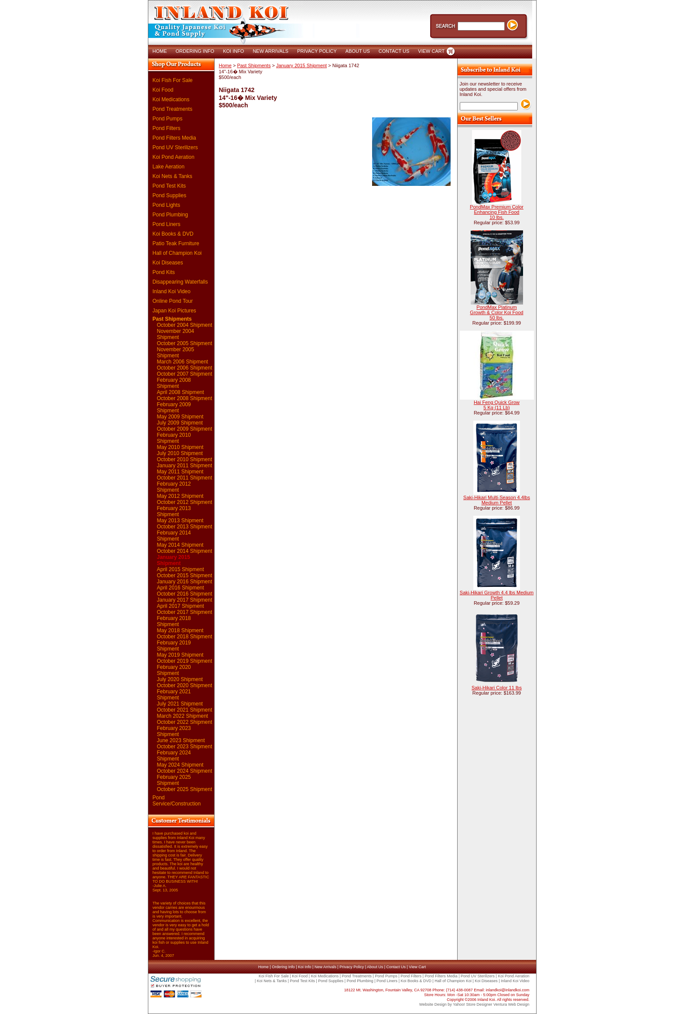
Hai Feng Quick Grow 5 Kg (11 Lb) (497, 405)
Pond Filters (167, 128)
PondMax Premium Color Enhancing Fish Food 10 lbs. (496, 212)
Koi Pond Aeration (174, 157)
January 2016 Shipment (184, 582)
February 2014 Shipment (174, 536)
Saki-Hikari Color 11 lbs (497, 687)
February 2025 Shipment (174, 780)
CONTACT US (394, 51)
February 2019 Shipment (174, 646)
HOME (160, 51)
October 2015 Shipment (184, 575)
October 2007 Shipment (184, 374)
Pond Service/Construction (177, 801)
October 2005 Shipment (184, 343)
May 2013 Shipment (180, 520)
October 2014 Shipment (184, 551)
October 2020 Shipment (184, 685)
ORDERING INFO (195, 51)
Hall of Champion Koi (177, 253)
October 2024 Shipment (184, 771)
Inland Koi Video (172, 291)
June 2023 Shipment (181, 740)
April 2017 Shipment (180, 606)
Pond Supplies (169, 195)
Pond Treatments (172, 109)
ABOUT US (357, 51)
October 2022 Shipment (184, 722)
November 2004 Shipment (175, 334)
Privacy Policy (351, 967)
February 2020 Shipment (174, 670)
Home (225, 65)
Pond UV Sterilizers (175, 147)
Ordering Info (283, 967)
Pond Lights (166, 205)
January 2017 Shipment (184, 600)
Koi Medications (171, 99)
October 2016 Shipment (184, 594)
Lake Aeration (169, 167)
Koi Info (304, 967)
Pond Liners (167, 224)
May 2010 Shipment (180, 447)
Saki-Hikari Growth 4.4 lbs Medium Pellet (497, 595)
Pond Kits (164, 272)
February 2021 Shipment (174, 695)
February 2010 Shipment (174, 438)
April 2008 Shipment (180, 392)
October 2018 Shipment (184, 637)
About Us (375, 967)
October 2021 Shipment (184, 710)
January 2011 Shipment (184, 465)
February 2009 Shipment (174, 407)
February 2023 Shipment (174, 731)
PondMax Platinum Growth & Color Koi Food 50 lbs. (496, 312)
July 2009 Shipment (180, 423)
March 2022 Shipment (182, 716)
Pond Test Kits (169, 186)
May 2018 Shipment (180, 630)
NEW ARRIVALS (270, 51)
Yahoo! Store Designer (472, 1004)
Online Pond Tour (173, 301)
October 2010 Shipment (184, 459)
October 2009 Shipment (184, 429)
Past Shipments (172, 319)
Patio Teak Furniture (176, 243)
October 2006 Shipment (184, 368)
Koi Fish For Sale (173, 80)
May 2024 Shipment (180, 765)
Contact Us (396, 967)
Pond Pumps (168, 119)
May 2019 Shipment (180, 655)
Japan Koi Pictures (174, 311)
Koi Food (163, 90)
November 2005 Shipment (175, 352)
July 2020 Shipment (180, 679)
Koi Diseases (168, 263)
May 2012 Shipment (180, 496)
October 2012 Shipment (184, 502)
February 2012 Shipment (174, 487)
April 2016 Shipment (180, 588)
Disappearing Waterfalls (180, 282)
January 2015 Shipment (173, 560)
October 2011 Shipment (184, 478)
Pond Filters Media (174, 138)
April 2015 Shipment (180, 569)
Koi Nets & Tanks (172, 176)
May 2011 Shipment (180, 472)
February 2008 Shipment (174, 383)
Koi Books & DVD (173, 234)
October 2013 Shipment (184, 527)
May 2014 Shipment (180, 545)
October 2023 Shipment (184, 746)
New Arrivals (325, 967)
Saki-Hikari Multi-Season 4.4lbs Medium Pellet (496, 500)
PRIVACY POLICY (317, 51)
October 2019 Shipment (184, 661)
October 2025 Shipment (184, 789)
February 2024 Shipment (174, 756)
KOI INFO (233, 51)
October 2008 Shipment (184, 398)
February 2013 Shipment (174, 511)
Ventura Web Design (511, 1004)
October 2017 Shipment (184, 612)
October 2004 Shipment (184, 325)
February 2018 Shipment (174, 621)
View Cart (417, 967)
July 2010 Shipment (180, 453)
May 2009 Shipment (180, 417)
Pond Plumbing (170, 215)
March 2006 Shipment (182, 362)
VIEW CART (431, 51)
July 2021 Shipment (180, 704)
